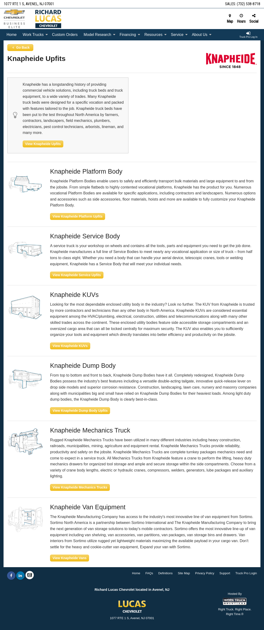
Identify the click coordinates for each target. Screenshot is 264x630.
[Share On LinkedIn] (20, 576)
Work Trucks (35, 35)
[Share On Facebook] (11, 576)
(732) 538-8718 (248, 4)
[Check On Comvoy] (30, 576)
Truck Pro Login (246, 573)
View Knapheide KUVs (70, 346)
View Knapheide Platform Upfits (77, 216)
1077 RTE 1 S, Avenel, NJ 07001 (29, 4)
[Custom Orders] (65, 34)
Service (179, 35)
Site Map (184, 573)
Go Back (20, 47)
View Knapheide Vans (70, 558)
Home (12, 35)
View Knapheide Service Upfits (77, 275)
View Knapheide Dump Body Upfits (80, 410)
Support (224, 573)
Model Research (99, 35)
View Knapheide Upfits (43, 144)
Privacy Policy (204, 573)
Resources (155, 35)
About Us (202, 35)
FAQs (149, 573)
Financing (129, 35)
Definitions (165, 573)
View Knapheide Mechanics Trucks (80, 487)
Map (230, 19)
